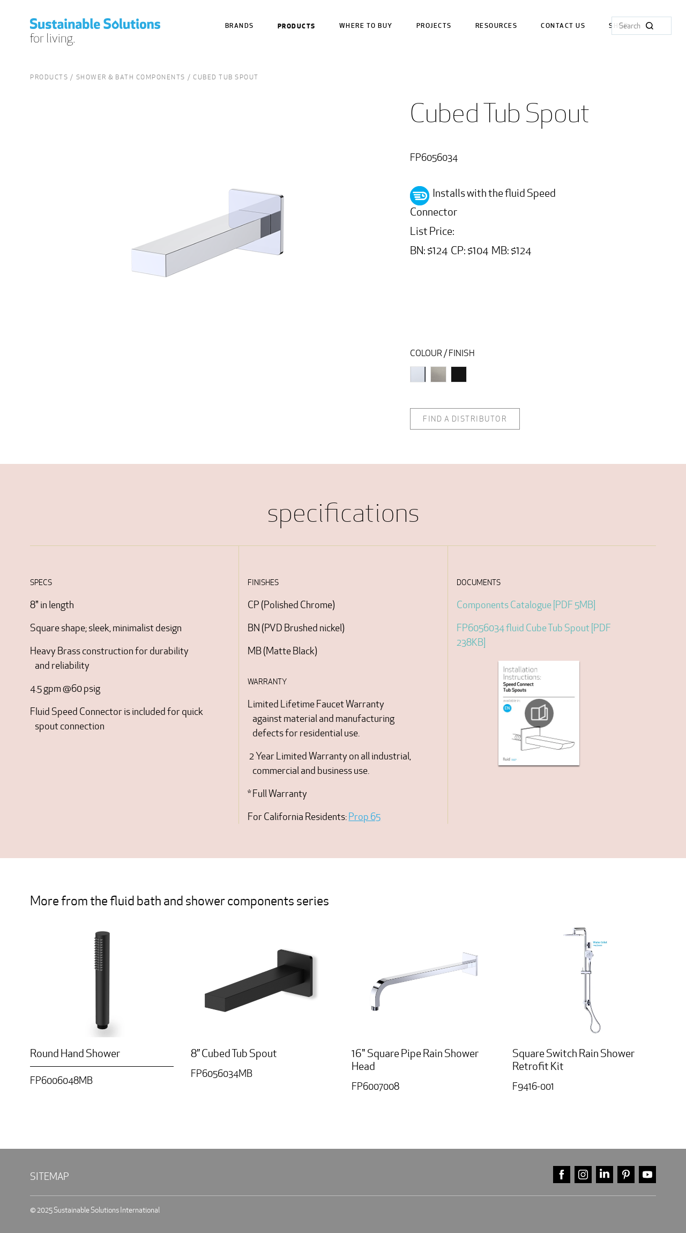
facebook (561, 1175)
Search (649, 25)
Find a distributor (465, 419)
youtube (647, 1175)
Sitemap (49, 1176)
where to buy (366, 26)
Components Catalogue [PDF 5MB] (526, 605)
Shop (618, 26)
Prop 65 (364, 816)
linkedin (604, 1175)
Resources (496, 26)
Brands (239, 26)
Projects (434, 26)
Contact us (563, 26)
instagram (583, 1175)
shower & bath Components (130, 77)
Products (297, 26)
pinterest (626, 1175)
